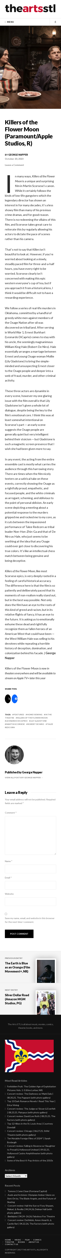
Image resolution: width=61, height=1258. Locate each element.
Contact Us (11, 1244)
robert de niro (36, 724)
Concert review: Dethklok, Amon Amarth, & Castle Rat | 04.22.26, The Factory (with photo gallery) (30, 1224)
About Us (34, 1242)
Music (18, 1240)
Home (8, 1240)
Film (27, 1240)
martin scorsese (15, 724)
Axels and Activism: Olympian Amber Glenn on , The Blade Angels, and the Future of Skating (31, 1198)
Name (8, 861)
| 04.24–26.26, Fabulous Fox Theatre (31, 1216)
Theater (9, 1242)
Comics (37, 1240)
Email (8, 877)
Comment (11, 812)
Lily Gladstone (38, 721)
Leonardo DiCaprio (16, 721)
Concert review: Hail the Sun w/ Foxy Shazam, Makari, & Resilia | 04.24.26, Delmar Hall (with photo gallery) (30, 1209)
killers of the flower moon (32, 718)
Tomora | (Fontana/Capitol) (27, 1191)
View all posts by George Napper (23, 777)
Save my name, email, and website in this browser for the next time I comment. (29, 920)
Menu (10, 22)
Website (9, 893)
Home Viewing (34, 714)
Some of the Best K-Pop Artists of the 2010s (30, 1160)
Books (21, 1242)
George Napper (18, 154)
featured (19, 714)
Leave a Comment (14, 165)
